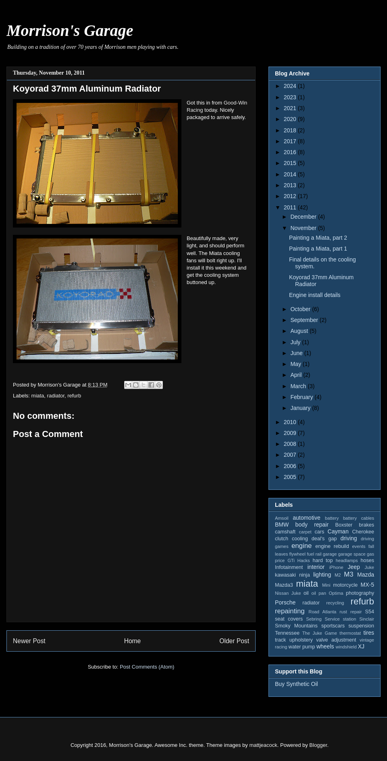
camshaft (285, 532)
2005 (291, 477)
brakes (366, 525)
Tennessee (287, 633)
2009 (291, 433)
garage (330, 554)
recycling (335, 602)
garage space (352, 554)
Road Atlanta (322, 611)
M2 (338, 575)
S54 (369, 612)
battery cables (358, 518)
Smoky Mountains (296, 626)
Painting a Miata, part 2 (318, 237)
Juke (369, 567)
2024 (291, 86)
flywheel (297, 554)
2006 (291, 466)
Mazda (365, 574)
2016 (291, 152)
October (301, 309)
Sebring (314, 619)
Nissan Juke (288, 593)
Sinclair (366, 619)
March (299, 386)
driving (348, 538)
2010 (291, 422)
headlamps (347, 560)
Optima (336, 593)
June (297, 353)
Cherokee (363, 532)
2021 (291, 108)
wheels (325, 646)
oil (306, 593)
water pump (302, 647)
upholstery (301, 640)
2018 (291, 130)
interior (316, 567)
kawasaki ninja (292, 575)
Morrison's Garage (69, 30)
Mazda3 (284, 585)
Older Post (234, 641)
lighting (322, 574)
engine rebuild (332, 546)
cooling (300, 538)
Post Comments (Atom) (147, 667)
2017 (291, 141)
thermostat (350, 633)
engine (301, 546)
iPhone (336, 567)
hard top (323, 560)
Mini (326, 585)
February (302, 397)
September (304, 320)
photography (360, 593)
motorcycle (345, 585)
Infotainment (289, 567)
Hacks (304, 560)
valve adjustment (336, 640)
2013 (291, 185)
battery (332, 518)
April (296, 375)
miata (37, 396)
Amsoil (282, 518)
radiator (55, 396)
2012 (291, 196)
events (358, 546)
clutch (281, 538)
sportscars (333, 626)
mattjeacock (263, 745)
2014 (291, 174)
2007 (291, 455)
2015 (291, 163)
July (296, 342)
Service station (340, 619)
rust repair (350, 611)
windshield (345, 646)
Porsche (285, 602)
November (304, 228)
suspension (361, 626)
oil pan (318, 593)
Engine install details (315, 295)
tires (369, 632)
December (304, 216)
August (299, 331)
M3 (348, 574)
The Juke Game (319, 633)
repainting (290, 611)
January (301, 408)
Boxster (344, 525)
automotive (306, 517)
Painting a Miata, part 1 (318, 248)
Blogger (318, 745)
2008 (291, 444)
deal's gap (324, 538)
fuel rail (314, 554)
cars (319, 532)
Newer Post (29, 641)
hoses (367, 560)
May (296, 364)
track (280, 640)
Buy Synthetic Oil (296, 684)
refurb (74, 396)
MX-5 (367, 584)
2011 (291, 207)
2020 (291, 119)
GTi (291, 560)
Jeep (353, 567)
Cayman (338, 531)
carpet (305, 531)
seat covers (289, 619)
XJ (361, 646)
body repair (312, 524)
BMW (282, 524)
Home (132, 641)
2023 (291, 97)
